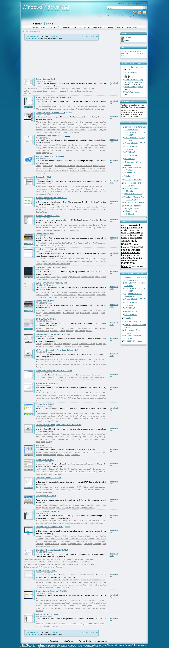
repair (80, 145)
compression (80, 331)
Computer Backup (75, 544)
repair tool (66, 145)
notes (60, 600)
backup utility (72, 413)
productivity (66, 508)
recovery (39, 344)
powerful (76, 505)
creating (97, 439)
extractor (102, 106)
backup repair (47, 153)
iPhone (38, 122)
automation (54, 331)
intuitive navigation (86, 122)
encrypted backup (74, 562)
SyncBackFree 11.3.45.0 (46, 571)
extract (71, 109)
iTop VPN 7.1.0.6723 (133, 194)
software (59, 209)
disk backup (70, 585)
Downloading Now (99, 27)
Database (69, 523)
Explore (65, 171)
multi (56, 421)
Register (128, 37)
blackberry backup (59, 562)
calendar (73, 228)
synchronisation (42, 469)
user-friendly (56, 148)
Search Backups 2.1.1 (45, 79)
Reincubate (28, 559)
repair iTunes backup (97, 150)
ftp (46, 421)
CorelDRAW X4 (131, 155)
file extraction (74, 127)
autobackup (52, 439)
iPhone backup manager (45, 207)
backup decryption (92, 259)
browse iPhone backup (70, 132)
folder (84, 88)
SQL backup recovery (69, 297)
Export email (55, 489)
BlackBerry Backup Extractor (78, 564)
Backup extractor (52, 225)
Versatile (102, 472)
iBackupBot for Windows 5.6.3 (49, 614)
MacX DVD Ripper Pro (134, 87)
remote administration (59, 539)
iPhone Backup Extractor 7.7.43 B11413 (53, 97)
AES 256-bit (100, 418)
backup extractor (55, 109)
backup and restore (43, 582)
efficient (84, 150)
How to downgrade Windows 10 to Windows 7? (133, 53)
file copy (83, 416)
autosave (39, 434)
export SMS (46, 122)
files (63, 88)
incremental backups (87, 344)
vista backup (84, 413)
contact (65, 228)
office (43, 442)
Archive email (47, 492)
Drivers (49, 23)
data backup (63, 310)
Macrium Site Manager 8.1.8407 (49, 527)
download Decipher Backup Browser (60, 130)
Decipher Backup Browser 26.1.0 (50, 113)
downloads (48, 38)
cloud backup (88, 310)
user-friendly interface (96, 124)
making (49, 442)
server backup (41, 310)
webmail (97, 489)
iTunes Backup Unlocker (45, 259)
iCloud (46, 600)
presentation (40, 437)
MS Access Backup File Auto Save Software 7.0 (57, 350)
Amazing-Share (87, 261)
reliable (86, 145)
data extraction (80, 130)
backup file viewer (43, 398)
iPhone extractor (42, 109)
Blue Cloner (65, 279)
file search (90, 91)
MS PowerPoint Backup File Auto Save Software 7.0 (59, 425)
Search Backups (46, 88)
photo (75, 225)
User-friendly (65, 469)
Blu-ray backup (48, 279)
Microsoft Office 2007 (133, 173)
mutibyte (39, 416)
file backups (132, 235)
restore (51, 243)
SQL (87, 523)
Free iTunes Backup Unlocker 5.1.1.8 (52, 249)
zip (57, 469)
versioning (40, 421)
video (72, 600)
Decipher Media (55, 132)
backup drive (71, 582)
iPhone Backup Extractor (84, 109)
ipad (98, 603)
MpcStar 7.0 (130, 159)
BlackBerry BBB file (45, 564)
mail (84, 489)
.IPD (92, 564)
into (37, 439)
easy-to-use (46, 106)
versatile (81, 225)
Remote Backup (74, 328)
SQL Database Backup (78, 520)
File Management (68, 472)
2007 (103, 439)
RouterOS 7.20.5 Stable (134, 203)
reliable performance (86, 295)
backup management (51, 91)
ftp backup (46, 585)
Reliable (48, 362)
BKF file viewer (73, 395)
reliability (61, 416)
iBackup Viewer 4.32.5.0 (46, 156)
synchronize (100, 416)
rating (55, 38)
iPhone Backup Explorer (64, 168)
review (51, 209)
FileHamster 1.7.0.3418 (46, 496)
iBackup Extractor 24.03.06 (48, 216)
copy (71, 91)
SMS (84, 124)
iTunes (38, 106)
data (68, 88)
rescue (58, 508)
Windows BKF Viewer (44, 393)
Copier (57, 279)
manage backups (128, 225)
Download (114, 83)
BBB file (41, 562)
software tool (100, 186)
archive (62, 331)
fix (49, 148)
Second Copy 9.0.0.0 (45, 404)
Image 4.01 (40, 445)
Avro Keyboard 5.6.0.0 (134, 321)
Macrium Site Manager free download (89, 541)
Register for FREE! (134, 116)
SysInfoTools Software (69, 292)
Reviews (111, 27)
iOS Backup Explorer (83, 168)
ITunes (58, 228)
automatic (75, 508)
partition (39, 455)
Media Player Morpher (134, 67)
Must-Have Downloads (81, 27)
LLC (64, 124)
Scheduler (86, 328)
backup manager (42, 189)
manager (46, 191)
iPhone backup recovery (89, 127)
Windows (85, 209)
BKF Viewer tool (78, 393)
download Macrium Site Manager (58, 541)
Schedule (99, 523)
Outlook (39, 489)
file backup (58, 344)
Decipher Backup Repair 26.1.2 (49, 136)
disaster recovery (69, 346)
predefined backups (129, 260)
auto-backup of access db (81, 364)
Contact (132, 4)
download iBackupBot (85, 189)
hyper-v (81, 243)
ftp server (39, 246)
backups (61, 437)
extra (68, 439)
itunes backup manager (82, 624)
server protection (48, 346)
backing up (75, 434)
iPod (68, 191)
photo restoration (54, 124)
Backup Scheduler (50, 520)
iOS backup (55, 608)
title (41, 38)
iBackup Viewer (99, 166)
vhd (37, 243)
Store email (88, 487)
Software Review (87, 277)
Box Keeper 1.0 (131, 311)
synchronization (42, 413)
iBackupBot (67, 186)
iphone (83, 600)
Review (51, 567)
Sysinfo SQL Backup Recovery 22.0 (51, 283)
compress (91, 416)
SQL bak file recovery (51, 297)
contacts (58, 603)
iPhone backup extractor (76, 207)
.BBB (64, 564)
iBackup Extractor (93, 225)
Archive (79, 487)
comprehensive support (68, 122)
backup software (57, 246)
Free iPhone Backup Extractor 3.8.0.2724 (54, 371)
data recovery (29, 88)
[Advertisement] (44, 59)
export (96, 122)
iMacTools (39, 173)
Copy (59, 277)
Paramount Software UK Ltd (65, 536)
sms (70, 225)
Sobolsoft (56, 362)
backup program (58, 585)
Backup (38, 166)
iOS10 (77, 600)
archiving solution (68, 487)
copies (39, 91)
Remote (95, 328)
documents (64, 91)
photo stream (69, 606)
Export (38, 487)
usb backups (127, 230)
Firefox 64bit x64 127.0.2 (135, 143)
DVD (73, 88)
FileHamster (54, 505)
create (85, 437)
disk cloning (48, 344)
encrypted (39, 600)
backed (85, 439)
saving (95, 437)
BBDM (48, 562)
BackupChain (67, 243)
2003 (68, 437)
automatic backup (50, 416)
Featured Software (39, 27)
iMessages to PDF (98, 209)
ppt (56, 437)
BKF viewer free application (78, 398)
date (60, 38)
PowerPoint (65, 434)
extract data (99, 109)
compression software (57, 413)
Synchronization (99, 469)
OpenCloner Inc (74, 277)
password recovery (76, 259)
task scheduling (91, 472)
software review (30, 91)
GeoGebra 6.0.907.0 (133, 180)
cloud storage (79, 523)
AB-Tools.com (79, 91)
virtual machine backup (52, 313)
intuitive (45, 508)
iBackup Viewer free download (48, 171)
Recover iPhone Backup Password (56, 264)
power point (76, 439)
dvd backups (136, 227)
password (39, 611)
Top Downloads (65, 27)
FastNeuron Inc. (99, 243)
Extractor (64, 225)
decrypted (36, 567)
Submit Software (132, 27)
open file (68, 416)
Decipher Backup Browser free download (52, 127)
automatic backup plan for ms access (75, 362)
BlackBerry (86, 562)
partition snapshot (49, 455)
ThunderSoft (61, 377)
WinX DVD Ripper (132, 92)
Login (127, 40)
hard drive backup (43, 580)
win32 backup (92, 452)
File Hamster (96, 505)
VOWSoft (55, 626)
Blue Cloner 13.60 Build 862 (48, 267)
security (57, 88)
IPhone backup (49, 228)
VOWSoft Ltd (41, 186)
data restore (55, 452)
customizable (100, 487)
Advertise (54, 641)
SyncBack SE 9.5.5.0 (45, 460)
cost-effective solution (87, 292)
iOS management (98, 171)
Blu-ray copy (45, 277)
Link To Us (141, 4)
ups (90, 437)
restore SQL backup (85, 297)
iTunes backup (41, 145)
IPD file (34, 564)
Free (72, 380)
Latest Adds (53, 27)
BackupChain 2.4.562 (45, 234)
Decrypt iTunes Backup (71, 261)
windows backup (79, 418)
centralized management (85, 539)
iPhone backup (74, 124)
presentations (100, 434)
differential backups (131, 258)
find (37, 88)
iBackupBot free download (90, 191)
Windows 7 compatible (53, 606)
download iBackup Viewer (65, 166)
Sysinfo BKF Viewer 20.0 (47, 383)
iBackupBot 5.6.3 (43, 177)
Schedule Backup (42, 331)
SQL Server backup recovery (64, 295)
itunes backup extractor (45, 377)
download (101, 606)
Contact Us (102, 641)
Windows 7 (28, 94)
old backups (134, 255)
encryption (62, 328)
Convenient (94, 380)
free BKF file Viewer (58, 398)
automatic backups (129, 242)
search (78, 88)
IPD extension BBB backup (74, 559)
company (50, 437)
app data (90, 600)
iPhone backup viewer (72, 209)
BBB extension (56, 559)
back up (90, 434)
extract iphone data (82, 380)
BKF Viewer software (88, 395)
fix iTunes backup (68, 148)
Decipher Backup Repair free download (57, 150)
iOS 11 (65, 600)
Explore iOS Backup (84, 166)
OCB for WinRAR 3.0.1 (46, 319)
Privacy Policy (85, 641)
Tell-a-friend (123, 4)
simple (62, 523)
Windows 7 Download (33, 31)
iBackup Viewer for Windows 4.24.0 (51, 198)
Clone (64, 277)
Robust (57, 472)
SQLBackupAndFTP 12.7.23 (48, 511)
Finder (74, 489)
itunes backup (51, 624)
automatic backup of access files (92, 359)
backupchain (100, 310)
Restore (81, 536)
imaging (59, 346)
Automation (53, 474)
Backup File (97, 364)
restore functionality (54, 186)
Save (112, 85)
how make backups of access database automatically (57, 359)
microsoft (43, 439)
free (57, 259)
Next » (47, 36)
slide (91, 439)
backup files (57, 106)
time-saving (65, 489)
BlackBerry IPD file (41, 559)
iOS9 (77, 606)
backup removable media (81, 469)
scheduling (70, 331)
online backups (136, 232)
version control (65, 505)
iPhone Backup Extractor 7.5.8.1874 (51, 591)
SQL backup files (53, 292)
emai (79, 489)
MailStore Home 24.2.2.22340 (48, 478)
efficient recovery (53, 194)
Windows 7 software (61, 230)
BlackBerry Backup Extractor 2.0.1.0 (52, 550)
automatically (76, 437)
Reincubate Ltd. (91, 106)
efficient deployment (51, 546)
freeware (102, 395)
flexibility (76, 416)
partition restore (83, 346)
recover (99, 344)
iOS (45, 173)
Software (38, 23)
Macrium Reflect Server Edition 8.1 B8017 (54, 334)
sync (37, 472)
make (38, 442)
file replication (68, 313)
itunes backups (137, 266)
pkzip (38, 418)
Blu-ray (53, 277)
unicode (51, 421)
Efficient (58, 364)
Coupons (120, 27)
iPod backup (89, 186)
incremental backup (87, 508)
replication (44, 243)
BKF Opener (90, 393)
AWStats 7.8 (130, 152)
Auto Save (40, 362)
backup (91, 88)
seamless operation (77, 452)
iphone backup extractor (60, 380)
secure (90, 489)
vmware (47, 246)
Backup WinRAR (49, 328)
